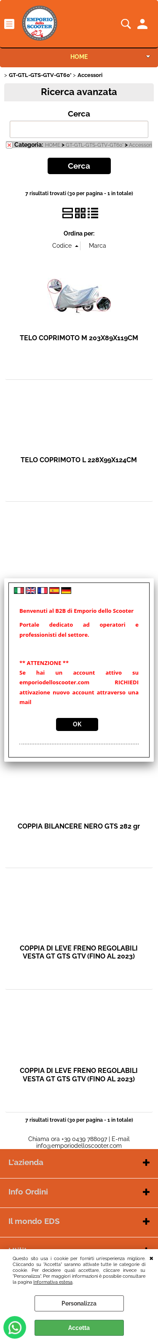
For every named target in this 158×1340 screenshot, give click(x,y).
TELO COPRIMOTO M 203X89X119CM (79, 338)
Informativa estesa (52, 1282)
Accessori (140, 145)
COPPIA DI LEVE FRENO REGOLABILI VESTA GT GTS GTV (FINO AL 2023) (79, 952)
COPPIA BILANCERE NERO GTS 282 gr (79, 826)
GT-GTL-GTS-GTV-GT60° (94, 145)
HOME (79, 56)
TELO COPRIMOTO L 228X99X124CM (79, 460)
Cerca (79, 114)
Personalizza (79, 1303)
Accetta (79, 1327)
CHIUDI (151, 1257)
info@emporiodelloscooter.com (79, 1145)
